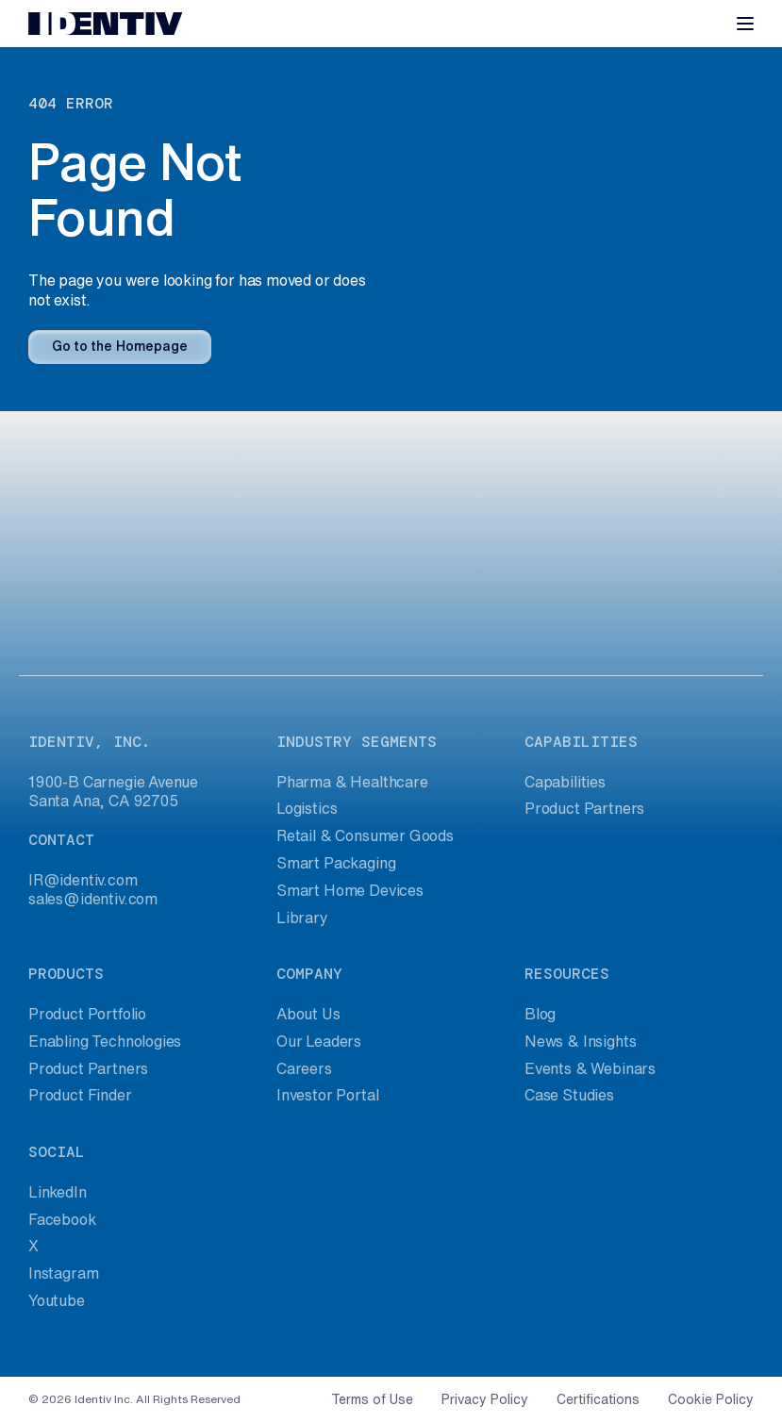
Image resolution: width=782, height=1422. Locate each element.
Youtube (56, 1300)
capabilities (581, 742)
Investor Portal (327, 1094)
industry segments (356, 742)
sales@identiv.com (93, 898)
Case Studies (569, 1094)
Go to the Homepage (120, 346)
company (309, 974)
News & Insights (580, 1041)
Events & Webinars (590, 1068)
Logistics (306, 808)
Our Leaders (318, 1041)
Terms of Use (372, 1399)
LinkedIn (57, 1191)
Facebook (62, 1219)
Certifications (598, 1399)
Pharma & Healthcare (352, 781)
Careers (304, 1068)
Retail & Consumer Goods (365, 835)
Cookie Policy (711, 1399)
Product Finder (80, 1094)
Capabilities (565, 781)
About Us (308, 1013)
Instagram (63, 1273)
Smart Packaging (335, 862)
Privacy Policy (484, 1399)
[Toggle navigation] (745, 24)
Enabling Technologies (104, 1041)
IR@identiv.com (83, 879)
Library (302, 917)
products (66, 974)
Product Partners (584, 808)
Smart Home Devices (350, 890)
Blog (540, 1013)
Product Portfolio (87, 1013)
